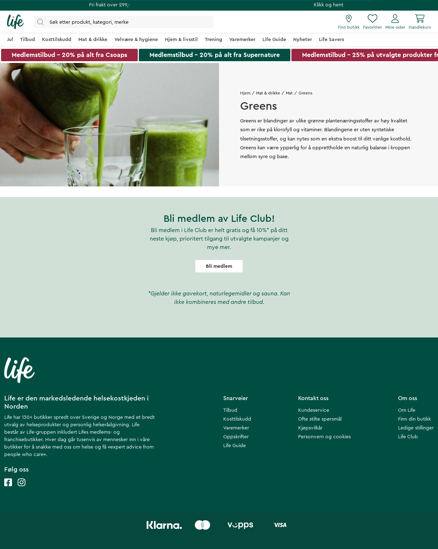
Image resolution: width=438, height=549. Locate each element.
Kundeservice (313, 410)
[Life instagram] (21, 489)
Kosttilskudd (237, 419)
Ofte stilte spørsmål (320, 419)
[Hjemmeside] (15, 22)
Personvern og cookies (324, 436)
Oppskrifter (236, 436)
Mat (289, 93)
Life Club (408, 436)
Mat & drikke (268, 93)
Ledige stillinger (416, 428)
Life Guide (234, 445)
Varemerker (236, 428)
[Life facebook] (8, 489)
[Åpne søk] (123, 22)
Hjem (245, 93)
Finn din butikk (414, 419)
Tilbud (230, 410)
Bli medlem (219, 266)
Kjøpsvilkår (310, 428)
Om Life (406, 410)
